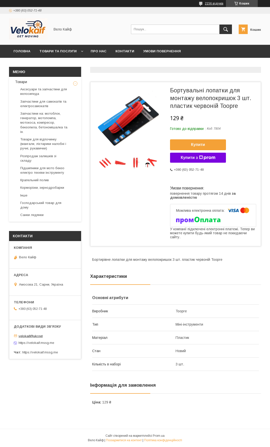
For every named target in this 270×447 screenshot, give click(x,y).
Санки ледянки (32, 215)
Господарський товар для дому (40, 205)
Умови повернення (162, 51)
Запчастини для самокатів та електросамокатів (43, 104)
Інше (23, 195)
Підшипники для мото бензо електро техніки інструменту (42, 170)
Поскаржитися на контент (124, 440)
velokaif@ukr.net (31, 336)
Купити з (198, 157)
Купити (198, 144)
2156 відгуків (214, 3)
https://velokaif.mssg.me (36, 343)
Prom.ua (159, 435)
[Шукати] (225, 29)
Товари (20, 82)
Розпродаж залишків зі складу (38, 158)
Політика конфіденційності (163, 440)
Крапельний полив (34, 180)
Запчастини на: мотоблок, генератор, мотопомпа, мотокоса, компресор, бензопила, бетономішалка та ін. (43, 123)
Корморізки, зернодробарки (42, 187)
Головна (22, 51)
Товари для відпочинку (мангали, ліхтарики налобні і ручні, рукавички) (43, 143)
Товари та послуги (58, 51)
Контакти (124, 51)
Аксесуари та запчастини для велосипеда (43, 91)
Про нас (98, 51)
